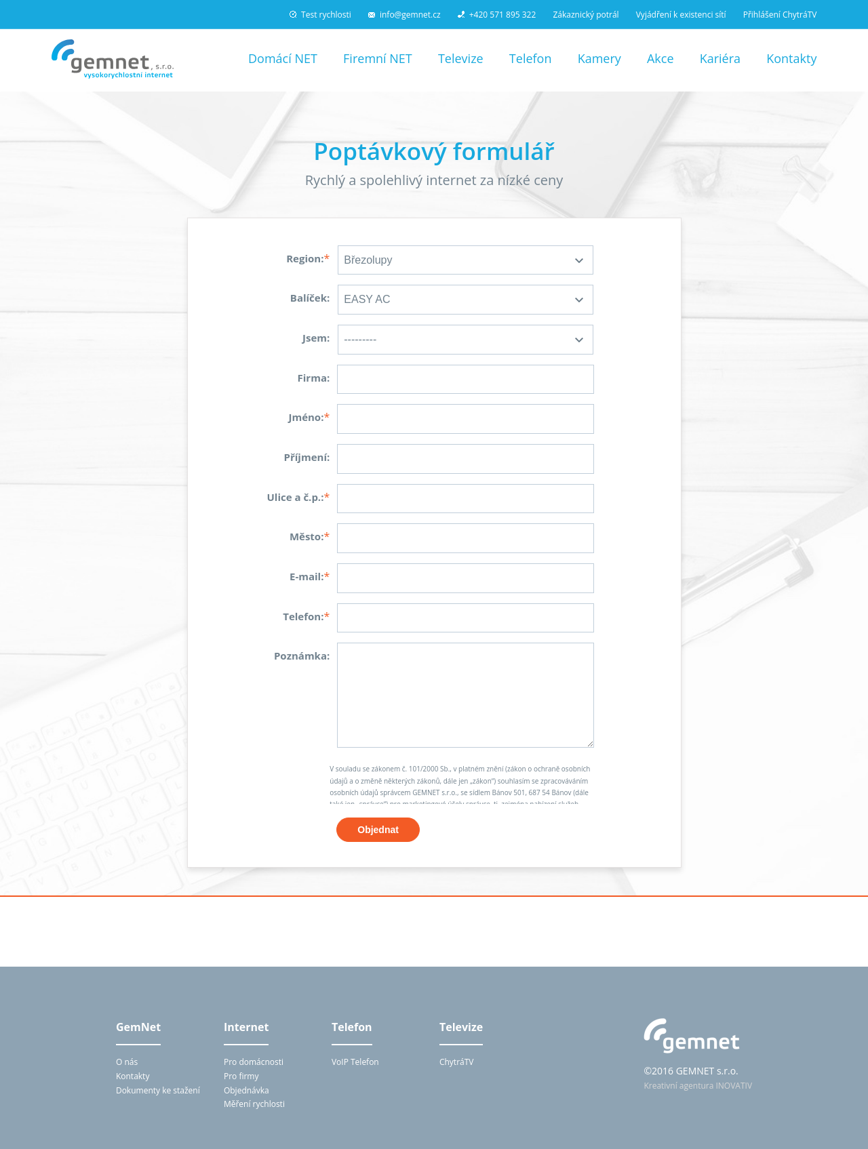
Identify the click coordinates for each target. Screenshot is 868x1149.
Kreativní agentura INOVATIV (698, 1085)
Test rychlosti (320, 14)
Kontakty (791, 58)
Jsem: (316, 337)
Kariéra (720, 58)
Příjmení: (307, 457)
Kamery (599, 58)
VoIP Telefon (355, 1062)
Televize (461, 58)
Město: (307, 536)
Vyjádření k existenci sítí (681, 14)
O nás (127, 1062)
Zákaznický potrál (585, 14)
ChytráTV (456, 1062)
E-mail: (306, 576)
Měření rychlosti (254, 1104)
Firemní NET (377, 58)
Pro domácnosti (253, 1062)
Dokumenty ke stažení (158, 1090)
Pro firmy (241, 1076)
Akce (660, 58)
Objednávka (246, 1090)
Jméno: (305, 417)
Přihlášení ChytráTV (780, 14)
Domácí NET (282, 58)
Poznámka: (302, 655)
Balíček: (310, 297)
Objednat (378, 829)
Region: (304, 258)
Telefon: (303, 616)
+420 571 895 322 (497, 14)
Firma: (314, 377)
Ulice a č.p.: (295, 497)
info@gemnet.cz (404, 14)
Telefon (530, 58)
